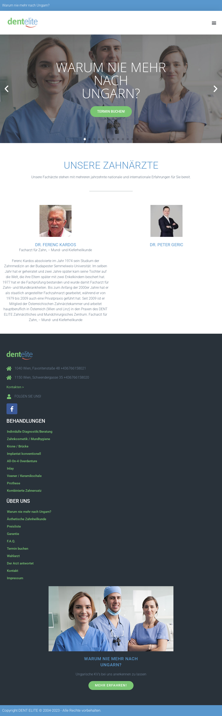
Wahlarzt (13, 556)
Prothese (13, 483)
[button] (214, 22)
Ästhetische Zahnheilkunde (26, 519)
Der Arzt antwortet (20, 563)
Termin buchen (17, 549)
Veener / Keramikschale (24, 476)
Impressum (15, 578)
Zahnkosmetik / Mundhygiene (28, 439)
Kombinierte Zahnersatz (24, 491)
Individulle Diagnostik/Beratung (29, 432)
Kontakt (12, 571)
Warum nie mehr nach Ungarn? (25, 5)
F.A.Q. (11, 541)
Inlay (10, 468)
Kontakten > (15, 387)
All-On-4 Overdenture (22, 461)
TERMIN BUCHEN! (111, 111)
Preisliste (14, 526)
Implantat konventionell (24, 454)
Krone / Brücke (17, 446)
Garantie (13, 534)
